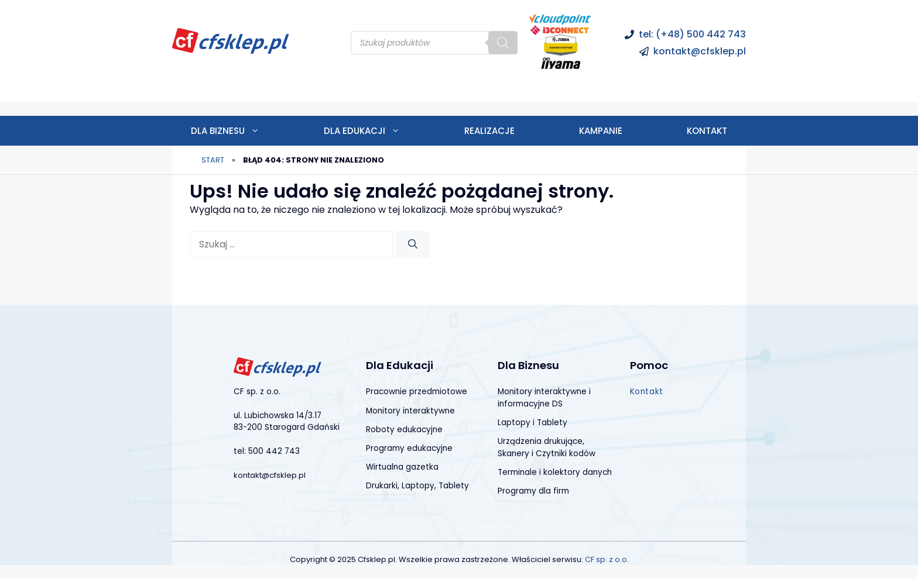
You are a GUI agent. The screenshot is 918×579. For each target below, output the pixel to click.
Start (212, 160)
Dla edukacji (378, 131)
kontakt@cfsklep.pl (699, 51)
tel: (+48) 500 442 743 (692, 34)
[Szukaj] (503, 42)
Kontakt (707, 131)
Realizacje (489, 131)
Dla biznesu (241, 131)
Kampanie (600, 131)
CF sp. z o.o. (607, 559)
